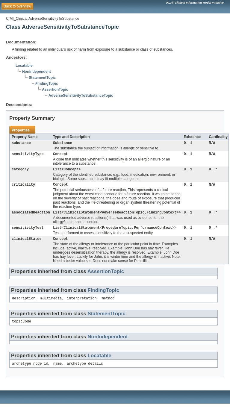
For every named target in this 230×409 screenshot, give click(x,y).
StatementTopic (42, 77)
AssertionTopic (55, 89)
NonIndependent (36, 71)
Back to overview (17, 6)
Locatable (24, 65)
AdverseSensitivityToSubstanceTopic (81, 95)
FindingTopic (46, 83)
